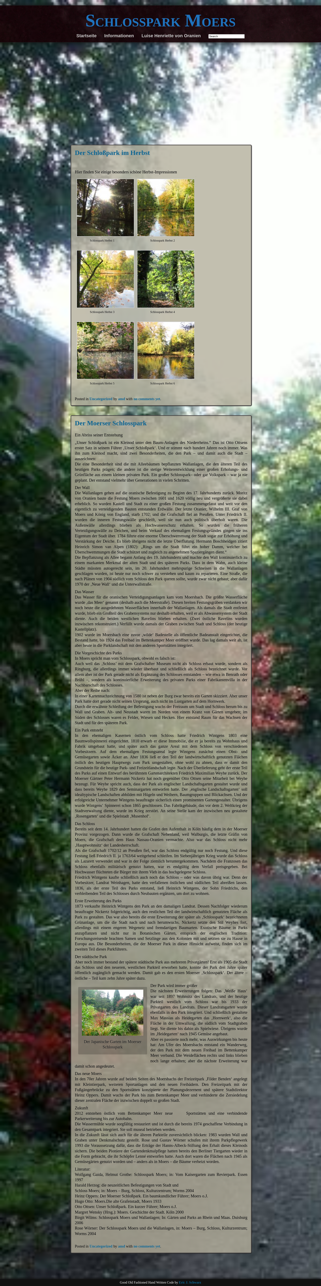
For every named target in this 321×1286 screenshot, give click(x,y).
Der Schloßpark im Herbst (112, 152)
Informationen (119, 35)
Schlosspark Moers (160, 20)
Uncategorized (100, 399)
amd (121, 399)
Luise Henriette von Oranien (171, 35)
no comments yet (146, 399)
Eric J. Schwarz (190, 1282)
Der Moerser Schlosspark (111, 423)
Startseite (86, 35)
